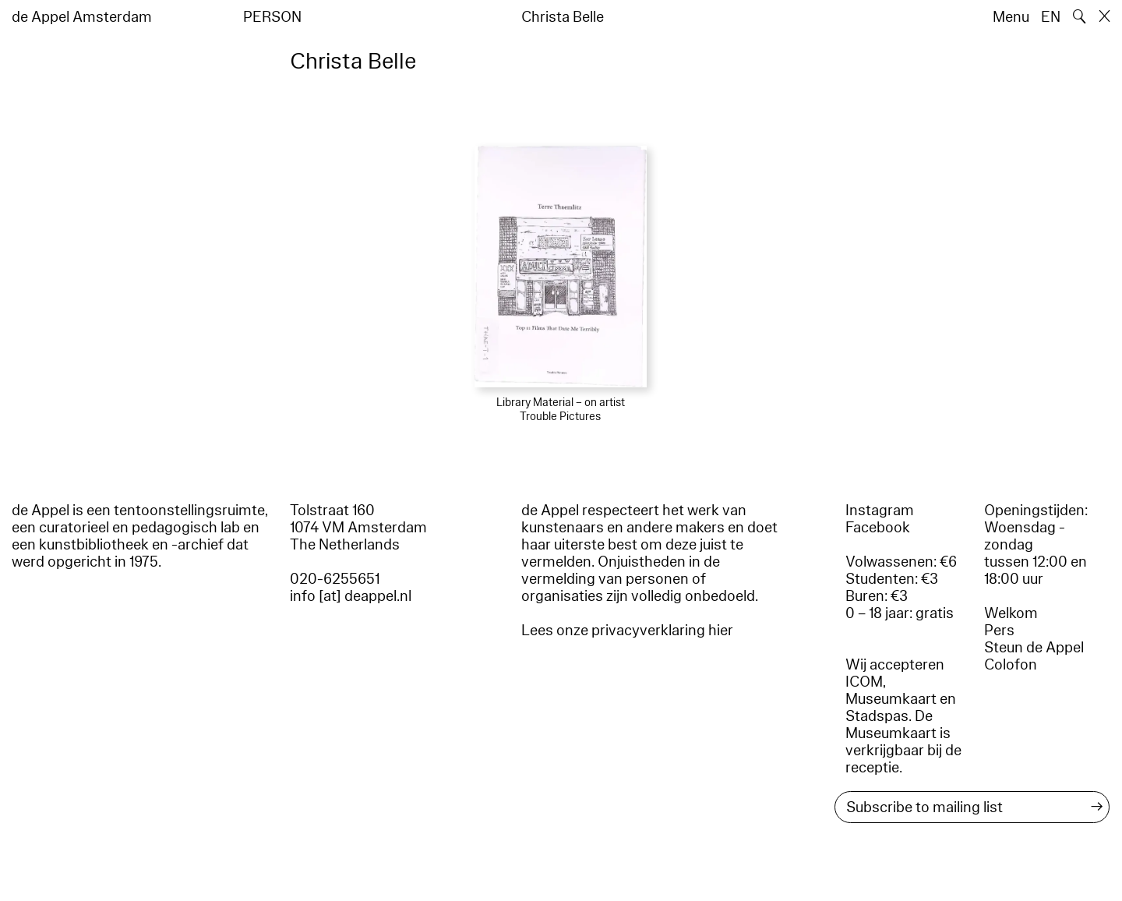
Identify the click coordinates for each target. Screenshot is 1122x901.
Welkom (1011, 613)
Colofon (1010, 665)
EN (1050, 17)
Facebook (877, 528)
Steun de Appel (1034, 648)
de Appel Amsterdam (82, 17)
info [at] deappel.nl (350, 596)
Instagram (879, 510)
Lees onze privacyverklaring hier (627, 630)
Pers (999, 630)
